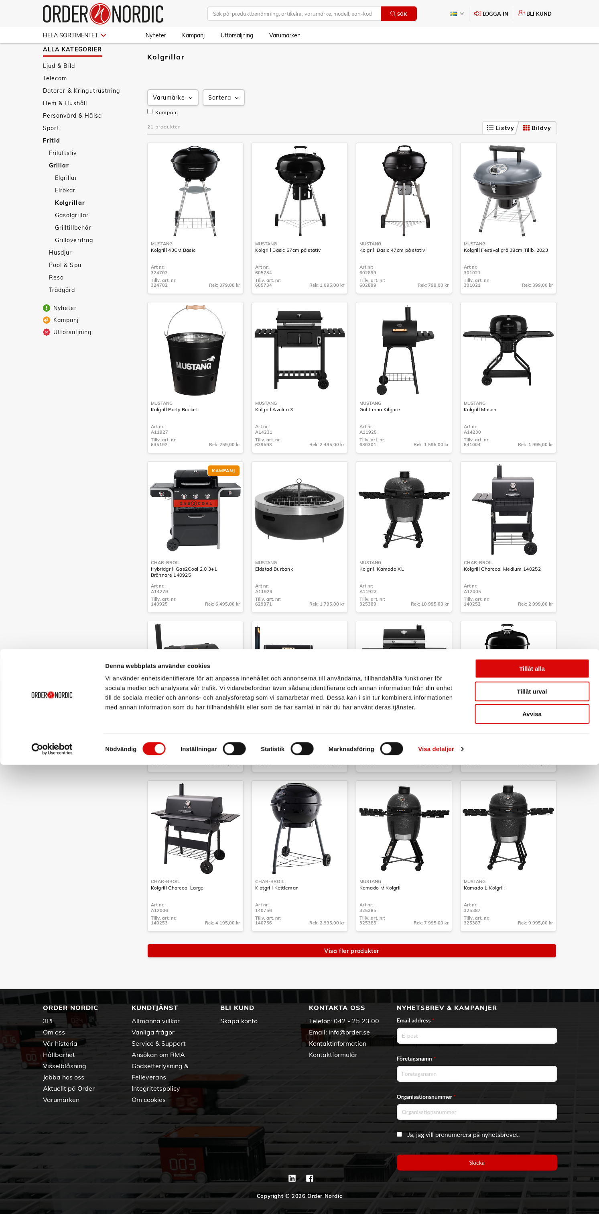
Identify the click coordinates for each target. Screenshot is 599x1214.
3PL (49, 1021)
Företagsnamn (416, 1058)
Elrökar (65, 213)
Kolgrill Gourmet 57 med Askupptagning (492, 755)
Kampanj (193, 35)
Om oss (54, 1032)
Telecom (55, 101)
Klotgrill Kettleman (277, 911)
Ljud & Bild (59, 89)
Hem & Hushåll (65, 126)
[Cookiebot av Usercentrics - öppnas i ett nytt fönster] (52, 1198)
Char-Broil (165, 586)
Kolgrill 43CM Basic (173, 273)
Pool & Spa (65, 288)
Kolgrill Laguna (377, 752)
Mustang (162, 267)
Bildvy (537, 151)
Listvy (500, 151)
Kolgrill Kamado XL (381, 592)
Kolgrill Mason (480, 433)
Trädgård (62, 313)
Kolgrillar (70, 226)
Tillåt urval (532, 1140)
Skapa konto (239, 1021)
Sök (399, 14)
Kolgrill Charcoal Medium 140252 (502, 592)
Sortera (224, 121)
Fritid (52, 163)
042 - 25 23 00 (356, 1021)
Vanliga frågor (153, 1032)
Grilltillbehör (73, 251)
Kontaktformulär (333, 1055)
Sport (51, 151)
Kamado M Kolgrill (380, 911)
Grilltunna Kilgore (379, 433)
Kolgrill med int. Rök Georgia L (290, 752)
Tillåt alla (532, 1117)
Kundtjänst (155, 1008)
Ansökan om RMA (158, 1055)
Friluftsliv (63, 176)
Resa (56, 300)
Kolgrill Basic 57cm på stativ (288, 273)
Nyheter (156, 35)
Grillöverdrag (74, 263)
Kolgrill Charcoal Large (177, 911)
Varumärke (173, 121)
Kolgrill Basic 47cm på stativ (392, 273)
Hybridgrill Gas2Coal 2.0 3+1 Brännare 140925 (184, 595)
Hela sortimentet (74, 35)
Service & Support (159, 1043)
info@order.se (349, 1032)
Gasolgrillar (72, 238)
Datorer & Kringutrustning (81, 114)
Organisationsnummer (426, 1096)
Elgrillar (66, 201)
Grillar (59, 188)
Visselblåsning (64, 1066)
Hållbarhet (59, 1055)
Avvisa (532, 1163)
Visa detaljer (436, 1198)
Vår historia (60, 1043)
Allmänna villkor (156, 1021)
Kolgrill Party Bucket (174, 433)
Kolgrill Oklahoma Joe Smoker (185, 752)
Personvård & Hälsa (72, 139)
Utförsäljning (237, 35)
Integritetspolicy (156, 1088)
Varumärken (285, 35)
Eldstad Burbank (274, 592)
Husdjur (60, 276)
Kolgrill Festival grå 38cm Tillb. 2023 (506, 273)
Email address (416, 1020)
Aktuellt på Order (69, 1088)
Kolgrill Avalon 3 (274, 433)
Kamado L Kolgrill (484, 911)
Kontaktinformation (337, 1043)
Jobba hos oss (63, 1077)
